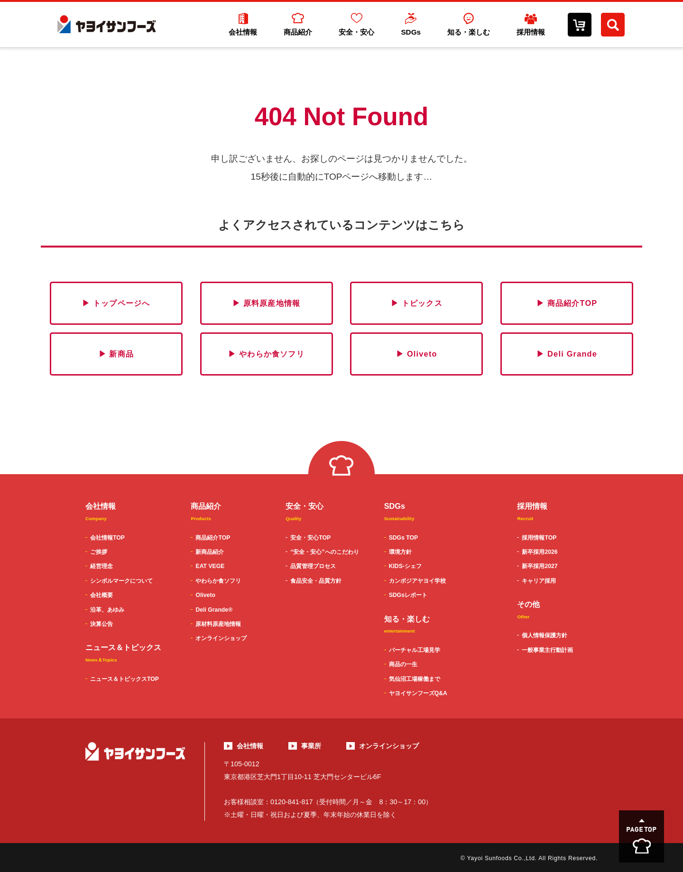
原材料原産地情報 (218, 624)
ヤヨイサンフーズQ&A (418, 693)
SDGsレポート (408, 595)
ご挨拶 (98, 552)
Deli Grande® (213, 609)
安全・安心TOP (310, 537)
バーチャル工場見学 (414, 650)
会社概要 (101, 595)
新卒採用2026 (539, 552)
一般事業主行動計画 (547, 650)
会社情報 (250, 746)
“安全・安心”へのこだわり (324, 552)
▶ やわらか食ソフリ (266, 353)
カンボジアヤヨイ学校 (417, 581)
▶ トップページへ (116, 303)
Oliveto (205, 595)
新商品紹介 (209, 552)
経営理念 (101, 566)
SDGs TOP (403, 537)
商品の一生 (403, 664)
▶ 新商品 (116, 353)
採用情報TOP (539, 537)
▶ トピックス (417, 303)
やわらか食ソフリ (218, 581)
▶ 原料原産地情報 (266, 303)
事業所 (311, 746)
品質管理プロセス (313, 566)
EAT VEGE (209, 566)
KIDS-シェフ (405, 566)
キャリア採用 (539, 581)
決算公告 (101, 624)
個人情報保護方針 (544, 635)
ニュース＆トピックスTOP (124, 679)
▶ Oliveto (416, 353)
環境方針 (400, 552)
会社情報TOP (107, 537)
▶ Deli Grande (566, 353)
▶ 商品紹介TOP (567, 303)
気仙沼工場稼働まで (414, 679)
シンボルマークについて (121, 581)
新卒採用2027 (539, 566)
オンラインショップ (221, 638)
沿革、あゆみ (107, 609)
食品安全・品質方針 (316, 581)
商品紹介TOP (212, 537)
